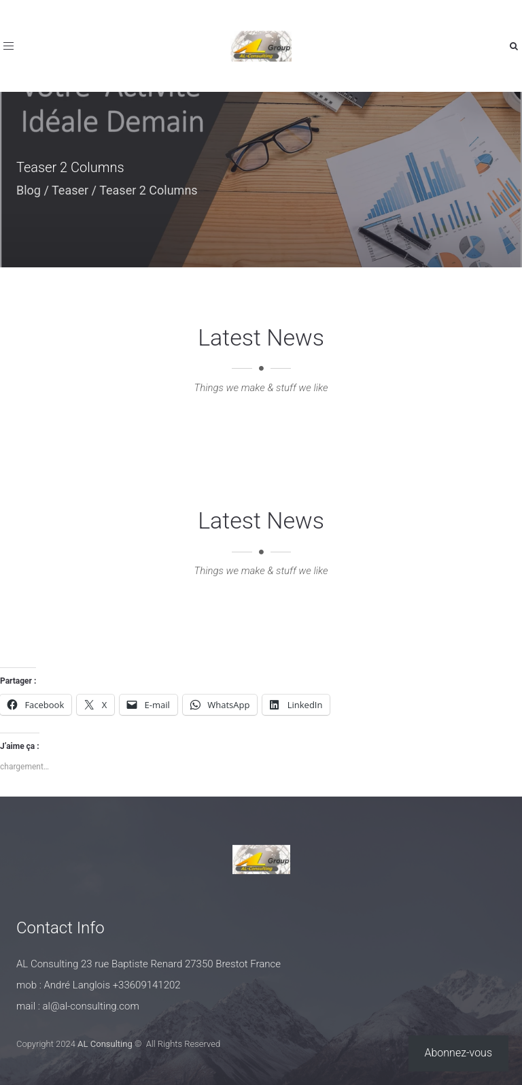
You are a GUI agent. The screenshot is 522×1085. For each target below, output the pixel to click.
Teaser (70, 190)
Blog (28, 190)
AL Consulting (105, 1044)
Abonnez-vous (459, 1052)
